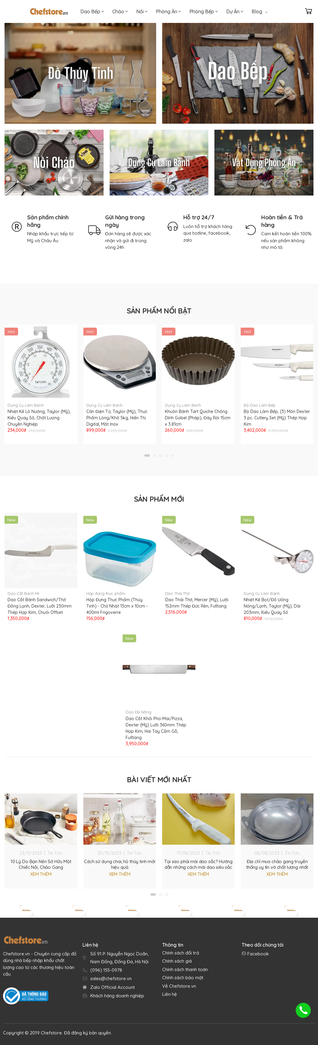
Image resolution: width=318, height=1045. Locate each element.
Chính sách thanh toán (185, 969)
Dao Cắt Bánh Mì (23, 593)
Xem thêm (41, 874)
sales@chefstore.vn (111, 978)
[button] (147, 455)
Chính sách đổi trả (180, 953)
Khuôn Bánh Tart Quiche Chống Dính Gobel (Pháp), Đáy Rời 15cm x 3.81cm (197, 418)
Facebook (257, 954)
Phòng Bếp (203, 11)
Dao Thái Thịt (177, 593)
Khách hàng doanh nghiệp (117, 996)
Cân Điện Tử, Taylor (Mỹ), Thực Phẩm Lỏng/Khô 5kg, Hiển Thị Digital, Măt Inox (116, 418)
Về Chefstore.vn (179, 986)
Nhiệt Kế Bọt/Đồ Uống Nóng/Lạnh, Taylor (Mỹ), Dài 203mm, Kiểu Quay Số (272, 606)
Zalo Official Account (112, 987)
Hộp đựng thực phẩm (105, 593)
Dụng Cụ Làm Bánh (26, 405)
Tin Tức (54, 853)
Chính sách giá (177, 961)
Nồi (141, 11)
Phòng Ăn (168, 11)
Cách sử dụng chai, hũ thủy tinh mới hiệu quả (119, 864)
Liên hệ (169, 994)
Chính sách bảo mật (182, 977)
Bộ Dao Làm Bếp (259, 405)
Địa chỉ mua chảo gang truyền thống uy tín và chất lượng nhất (277, 864)
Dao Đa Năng (138, 712)
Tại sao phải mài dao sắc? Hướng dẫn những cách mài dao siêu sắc (198, 864)
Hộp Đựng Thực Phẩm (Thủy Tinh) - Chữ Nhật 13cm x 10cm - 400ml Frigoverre (117, 606)
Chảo (120, 11)
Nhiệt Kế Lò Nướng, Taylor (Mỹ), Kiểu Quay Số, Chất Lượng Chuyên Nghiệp (39, 418)
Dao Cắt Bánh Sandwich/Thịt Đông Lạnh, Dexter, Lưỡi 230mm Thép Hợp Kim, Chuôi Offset (40, 606)
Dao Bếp (92, 11)
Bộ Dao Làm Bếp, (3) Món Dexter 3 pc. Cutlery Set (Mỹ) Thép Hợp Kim (277, 418)
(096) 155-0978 (106, 970)
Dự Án (234, 11)
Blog (260, 11)
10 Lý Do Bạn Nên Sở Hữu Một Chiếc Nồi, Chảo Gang (41, 864)
